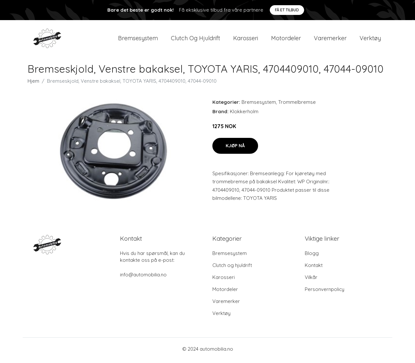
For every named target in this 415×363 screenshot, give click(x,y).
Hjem (33, 84)
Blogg (312, 256)
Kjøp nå (235, 148)
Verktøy (370, 39)
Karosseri (245, 39)
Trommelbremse (297, 105)
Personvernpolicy (324, 292)
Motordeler (286, 39)
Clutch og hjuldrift (195, 39)
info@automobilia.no (143, 277)
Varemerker (330, 39)
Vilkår (311, 280)
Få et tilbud (287, 9)
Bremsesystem (138, 39)
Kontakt (314, 268)
